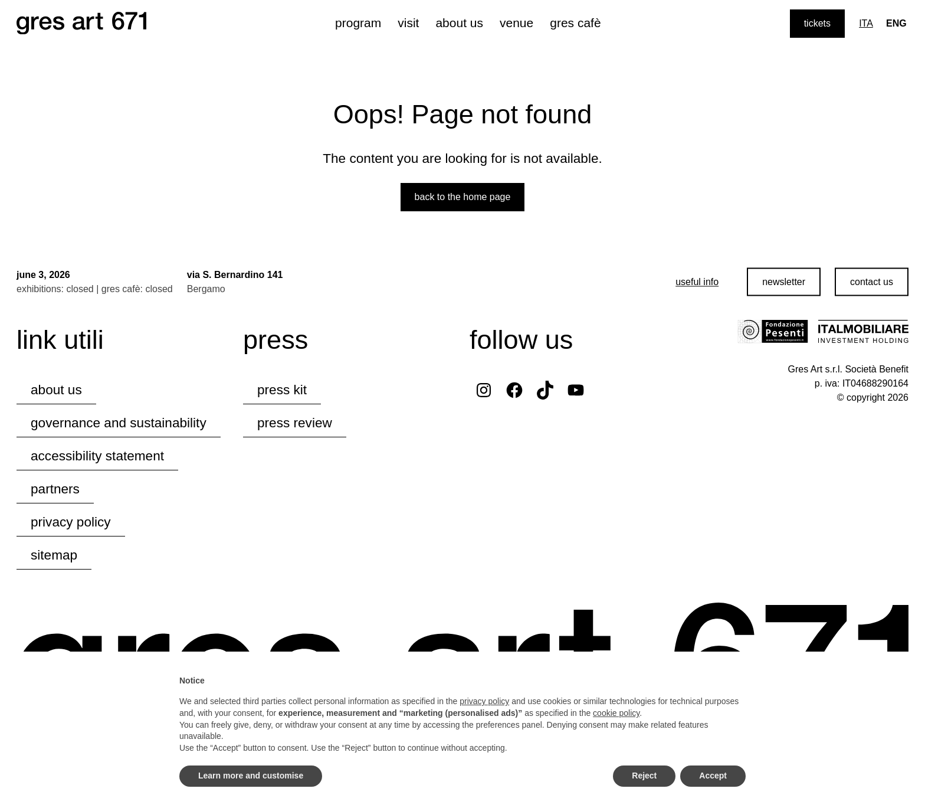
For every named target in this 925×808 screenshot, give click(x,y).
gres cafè (575, 23)
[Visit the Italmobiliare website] (863, 332)
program (358, 23)
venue (516, 23)
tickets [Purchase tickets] (817, 23)
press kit (282, 389)
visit (408, 23)
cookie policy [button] (616, 713)
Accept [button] (713, 775)
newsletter (783, 282)
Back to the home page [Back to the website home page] (463, 197)
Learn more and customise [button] (250, 775)
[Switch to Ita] (866, 23)
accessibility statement (97, 456)
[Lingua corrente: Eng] (896, 23)
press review (294, 423)
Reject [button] (644, 775)
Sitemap (54, 555)
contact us (871, 282)
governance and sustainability (118, 423)
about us (459, 23)
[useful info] (697, 282)
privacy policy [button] (484, 701)
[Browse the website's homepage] (81, 23)
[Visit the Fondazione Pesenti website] (772, 332)
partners (55, 489)
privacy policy (71, 522)
